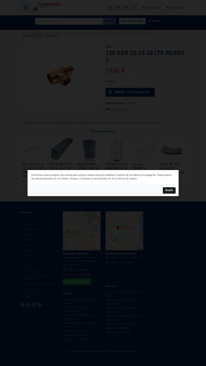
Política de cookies (127, 179)
